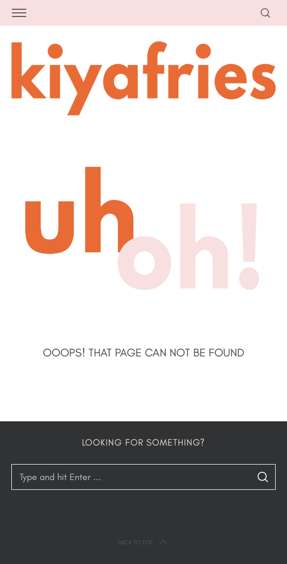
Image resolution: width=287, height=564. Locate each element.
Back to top (143, 542)
